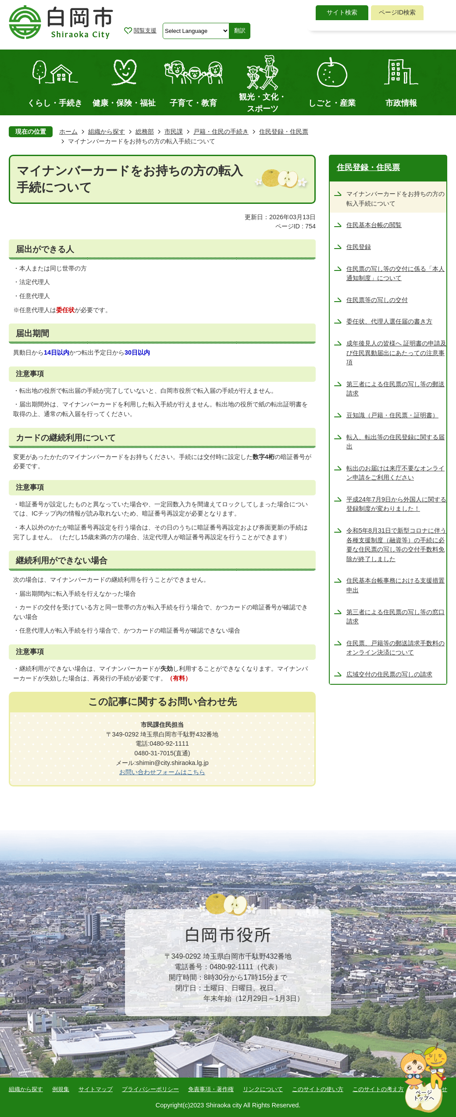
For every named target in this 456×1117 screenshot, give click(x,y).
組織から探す (106, 131)
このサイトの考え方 (378, 1089)
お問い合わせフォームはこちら (162, 771)
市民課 (173, 131)
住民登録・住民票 (283, 131)
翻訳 (240, 30)
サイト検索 (342, 12)
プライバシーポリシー (150, 1089)
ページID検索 (397, 12)
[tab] (342, 12)
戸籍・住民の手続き (221, 131)
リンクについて (263, 1089)
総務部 (144, 131)
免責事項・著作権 (211, 1089)
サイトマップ (95, 1089)
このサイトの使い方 (317, 1089)
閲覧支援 (145, 30)
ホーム (68, 131)
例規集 (60, 1089)
